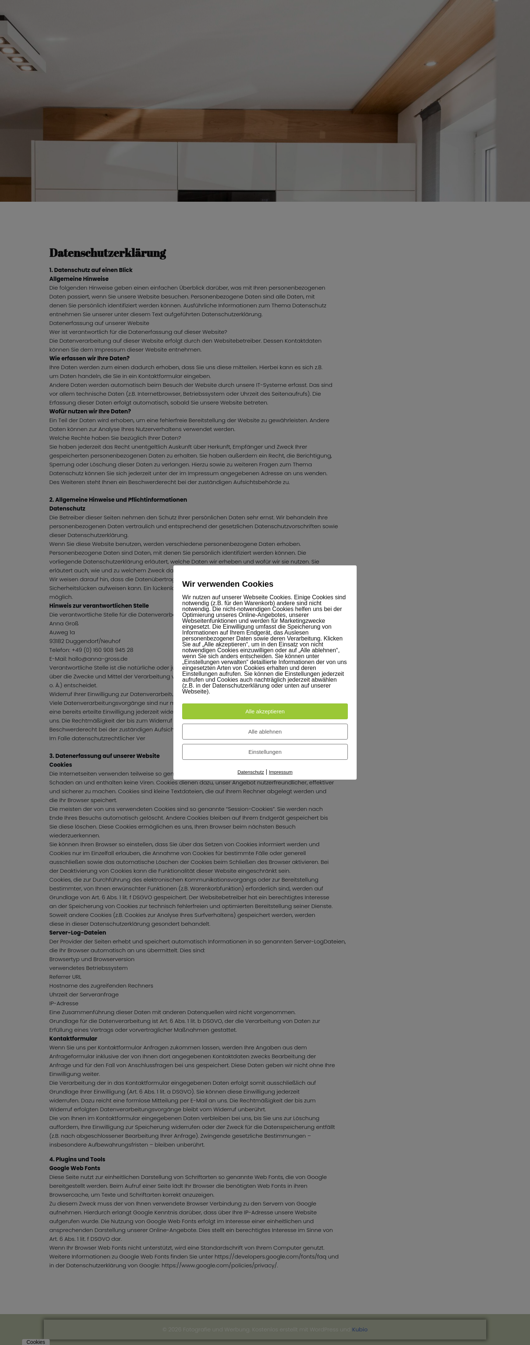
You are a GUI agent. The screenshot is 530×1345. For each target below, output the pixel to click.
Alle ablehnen (265, 731)
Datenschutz (250, 772)
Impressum (281, 772)
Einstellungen (265, 752)
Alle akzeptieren (265, 711)
